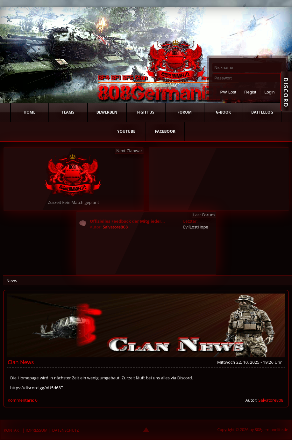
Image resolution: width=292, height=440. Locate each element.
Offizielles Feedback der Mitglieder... (127, 221)
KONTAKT (12, 430)
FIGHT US (145, 112)
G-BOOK (223, 112)
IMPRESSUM (36, 430)
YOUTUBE (126, 131)
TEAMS (68, 112)
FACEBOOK (165, 131)
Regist (250, 92)
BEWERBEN (107, 112)
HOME (29, 112)
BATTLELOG (262, 112)
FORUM (184, 112)
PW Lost (228, 92)
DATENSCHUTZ (65, 430)
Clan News (21, 362)
